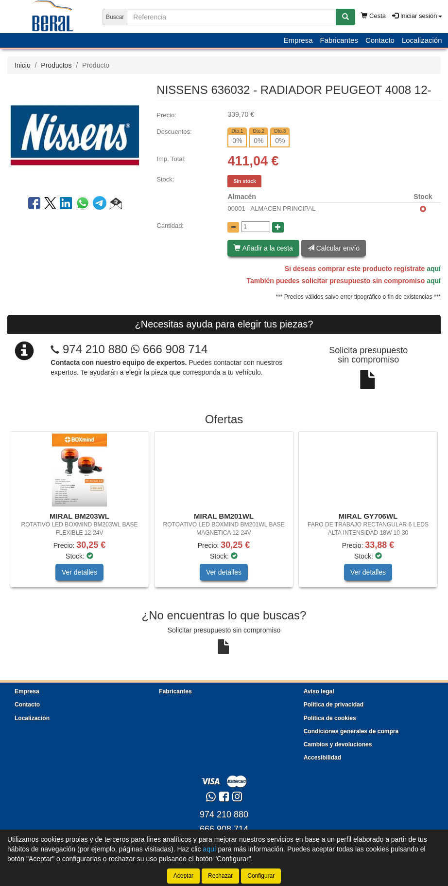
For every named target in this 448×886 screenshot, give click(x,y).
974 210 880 (95, 349)
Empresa (297, 40)
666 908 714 (169, 349)
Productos (56, 65)
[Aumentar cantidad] (278, 227)
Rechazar (220, 875)
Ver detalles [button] (79, 572)
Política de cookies (330, 718)
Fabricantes (339, 40)
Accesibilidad (322, 757)
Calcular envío (334, 248)
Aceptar (183, 875)
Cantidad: (170, 225)
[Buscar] (345, 17)
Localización (422, 40)
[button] (116, 205)
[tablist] (224, 514)
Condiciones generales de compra (351, 731)
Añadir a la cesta (263, 248)
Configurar (261, 875)
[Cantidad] (255, 226)
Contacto (380, 40)
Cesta (373, 15)
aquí (434, 268)
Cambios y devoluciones (338, 744)
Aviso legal (319, 691)
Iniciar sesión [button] (417, 15)
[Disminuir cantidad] (233, 227)
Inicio (23, 65)
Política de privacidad (333, 704)
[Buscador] (231, 17)
